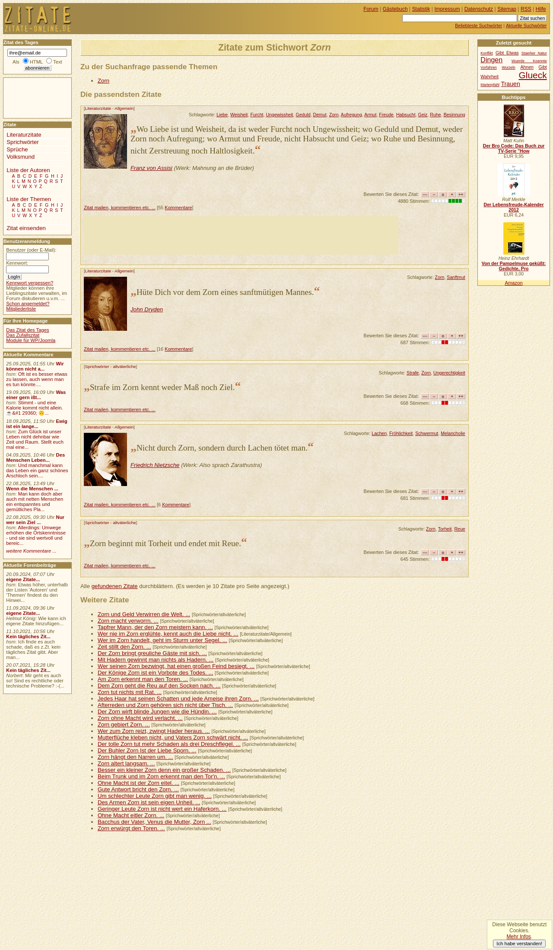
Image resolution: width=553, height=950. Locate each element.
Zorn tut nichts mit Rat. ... (130, 692)
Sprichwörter (97, 366)
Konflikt (486, 53)
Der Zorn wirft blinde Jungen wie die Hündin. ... (157, 711)
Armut (370, 114)
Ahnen (527, 67)
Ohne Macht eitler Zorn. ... (131, 815)
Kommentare (178, 207)
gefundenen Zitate (115, 586)
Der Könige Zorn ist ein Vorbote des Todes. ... (155, 672)
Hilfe (541, 9)
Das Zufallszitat (22, 335)
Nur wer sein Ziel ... (35, 520)
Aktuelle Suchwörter (526, 25)
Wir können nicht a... (35, 366)
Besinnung (454, 114)
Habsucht (406, 114)
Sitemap (506, 9)
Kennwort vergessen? (29, 282)
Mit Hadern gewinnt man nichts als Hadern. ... (155, 659)
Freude (386, 114)
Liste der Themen (28, 199)
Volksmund (20, 157)
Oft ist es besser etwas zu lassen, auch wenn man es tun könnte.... (36, 379)
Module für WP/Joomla (30, 340)
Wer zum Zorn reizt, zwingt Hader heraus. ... (154, 731)
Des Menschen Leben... (35, 457)
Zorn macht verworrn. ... (128, 620)
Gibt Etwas (507, 53)
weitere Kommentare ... (31, 550)
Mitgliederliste (21, 308)
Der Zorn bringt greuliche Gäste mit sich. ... (152, 653)
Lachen (379, 433)
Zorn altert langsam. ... (126, 763)
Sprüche (17, 149)
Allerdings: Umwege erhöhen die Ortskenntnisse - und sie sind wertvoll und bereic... (36, 535)
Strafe (413, 372)
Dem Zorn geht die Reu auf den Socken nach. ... (159, 685)
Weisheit (239, 114)
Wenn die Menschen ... (32, 488)
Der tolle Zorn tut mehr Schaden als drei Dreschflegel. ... (169, 744)
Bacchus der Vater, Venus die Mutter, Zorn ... (154, 822)
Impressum (447, 9)
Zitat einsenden (26, 228)
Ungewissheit (279, 114)
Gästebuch (395, 9)
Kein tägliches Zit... (28, 636)
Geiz (423, 114)
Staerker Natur (534, 53)
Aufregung (351, 114)
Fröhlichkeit (401, 433)
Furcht (256, 114)
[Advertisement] (241, 235)
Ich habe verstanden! (519, 943)
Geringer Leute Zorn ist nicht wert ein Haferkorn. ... (162, 809)
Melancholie (453, 433)
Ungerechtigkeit (449, 372)
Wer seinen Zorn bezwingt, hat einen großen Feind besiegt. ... (176, 666)
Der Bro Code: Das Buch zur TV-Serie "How (514, 148)
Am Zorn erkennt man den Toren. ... (143, 679)
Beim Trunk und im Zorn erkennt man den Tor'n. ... (161, 776)
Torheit (445, 528)
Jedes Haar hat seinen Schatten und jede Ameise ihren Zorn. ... (178, 698)
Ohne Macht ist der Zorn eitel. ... (138, 783)
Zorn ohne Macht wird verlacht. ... (140, 718)
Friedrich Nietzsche (155, 465)
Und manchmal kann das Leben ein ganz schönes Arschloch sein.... (37, 470)
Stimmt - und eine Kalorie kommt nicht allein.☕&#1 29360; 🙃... (34, 408)
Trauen (510, 83)
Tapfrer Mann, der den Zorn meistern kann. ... (155, 627)
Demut (320, 114)
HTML (36, 61)
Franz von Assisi (151, 168)
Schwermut (426, 433)
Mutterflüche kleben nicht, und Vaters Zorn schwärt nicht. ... (173, 737)
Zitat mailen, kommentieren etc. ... (120, 207)
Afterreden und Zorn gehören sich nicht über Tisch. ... (165, 705)
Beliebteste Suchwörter (478, 25)
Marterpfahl (489, 85)
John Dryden (146, 309)
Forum (370, 9)
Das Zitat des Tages (27, 330)
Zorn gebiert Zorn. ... (124, 724)
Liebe (222, 114)
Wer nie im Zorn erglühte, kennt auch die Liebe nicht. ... (168, 633)
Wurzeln (508, 67)
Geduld (303, 114)
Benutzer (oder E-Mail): (31, 250)
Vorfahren (488, 67)
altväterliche (124, 366)
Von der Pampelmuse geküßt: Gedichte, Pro (514, 266)
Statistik (421, 9)
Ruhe (435, 114)
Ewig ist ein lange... (36, 424)
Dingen (491, 60)
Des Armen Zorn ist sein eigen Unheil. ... (149, 802)
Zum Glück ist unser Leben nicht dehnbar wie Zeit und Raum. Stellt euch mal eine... (35, 439)
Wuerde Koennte (529, 61)
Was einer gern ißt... (36, 395)
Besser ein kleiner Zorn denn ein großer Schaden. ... (164, 770)
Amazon (513, 282)
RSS (526, 9)
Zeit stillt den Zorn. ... (124, 646)
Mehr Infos (518, 937)
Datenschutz (478, 9)
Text (57, 61)
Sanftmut (456, 277)
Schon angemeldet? (27, 303)
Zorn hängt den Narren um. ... (135, 757)
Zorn (103, 80)
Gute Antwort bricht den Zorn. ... (138, 789)
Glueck (532, 75)
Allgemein (123, 108)
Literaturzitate (98, 108)
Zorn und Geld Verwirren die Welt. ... (144, 614)
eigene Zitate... (23, 579)
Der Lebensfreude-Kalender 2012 (513, 207)
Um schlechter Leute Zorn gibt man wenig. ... (155, 796)
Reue (459, 528)
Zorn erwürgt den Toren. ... (131, 828)
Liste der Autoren (28, 170)
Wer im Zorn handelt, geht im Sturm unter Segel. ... (162, 640)
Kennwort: (17, 262)
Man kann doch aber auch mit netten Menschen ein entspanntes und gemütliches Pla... (34, 501)
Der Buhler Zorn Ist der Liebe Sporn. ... (147, 750)
